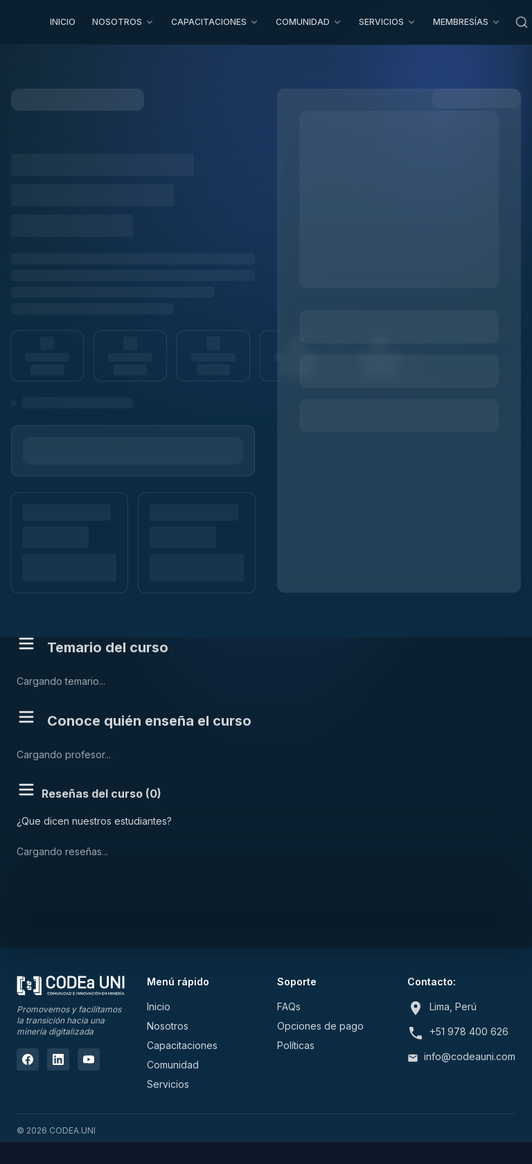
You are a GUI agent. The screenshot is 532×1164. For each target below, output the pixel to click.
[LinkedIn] (58, 1059)
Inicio (158, 1006)
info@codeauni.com (469, 1056)
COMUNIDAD (309, 22)
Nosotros (167, 1026)
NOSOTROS (123, 22)
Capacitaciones (182, 1045)
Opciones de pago (320, 1026)
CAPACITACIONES (215, 22)
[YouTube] (89, 1059)
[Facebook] (28, 1059)
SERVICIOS (387, 22)
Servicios (168, 1084)
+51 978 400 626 (468, 1031)
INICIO (63, 22)
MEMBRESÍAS (467, 22)
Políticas (295, 1045)
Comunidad (173, 1065)
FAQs (289, 1006)
